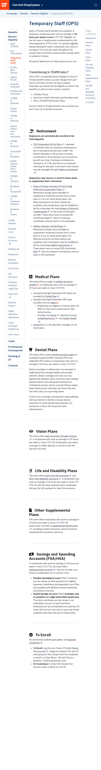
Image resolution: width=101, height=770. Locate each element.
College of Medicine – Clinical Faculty (14, 104)
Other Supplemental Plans (91, 78)
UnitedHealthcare (46, 318)
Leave (11, 341)
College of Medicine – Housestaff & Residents (14, 149)
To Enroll (89, 102)
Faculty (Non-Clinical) (13, 70)
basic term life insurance (57, 475)
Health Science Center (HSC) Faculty (13, 166)
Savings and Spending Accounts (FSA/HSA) (90, 91)
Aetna (53, 315)
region (53, 302)
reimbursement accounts (41, 569)
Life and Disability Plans (89, 67)
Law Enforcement (14, 52)
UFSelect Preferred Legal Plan (13, 285)
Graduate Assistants (14, 85)
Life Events (13, 268)
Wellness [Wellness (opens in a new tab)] (12, 249)
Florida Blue (51, 296)
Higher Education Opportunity (13, 314)
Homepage (12, 13)
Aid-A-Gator (13, 334)
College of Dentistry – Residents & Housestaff (14, 184)
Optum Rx (38, 324)
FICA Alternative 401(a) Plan (47, 144)
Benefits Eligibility (39, 13)
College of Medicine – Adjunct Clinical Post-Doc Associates (14, 126)
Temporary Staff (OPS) (14, 60)
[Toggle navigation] (95, 5)
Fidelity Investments (60, 245)
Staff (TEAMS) (14, 45)
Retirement (13, 254)
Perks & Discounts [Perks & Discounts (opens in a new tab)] (12, 239)
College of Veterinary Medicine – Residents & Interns (14, 205)
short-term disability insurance (43, 478)
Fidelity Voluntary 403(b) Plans (48, 226)
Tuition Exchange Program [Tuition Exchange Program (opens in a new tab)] (12, 325)
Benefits (24, 13)
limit (47, 218)
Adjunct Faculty (13, 78)
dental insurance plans (63, 354)
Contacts (13, 365)
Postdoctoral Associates (14, 92)
